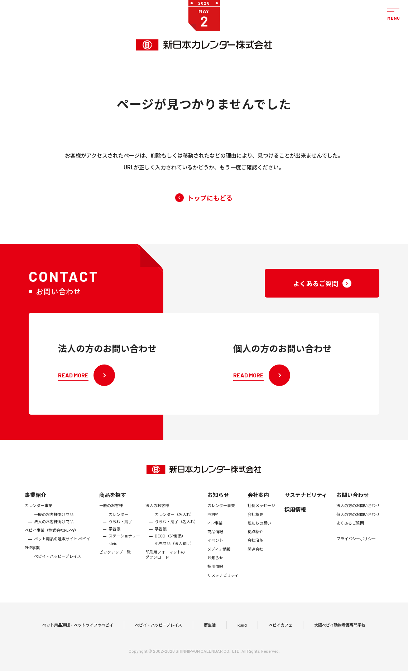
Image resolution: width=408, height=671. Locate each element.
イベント (215, 548)
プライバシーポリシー (356, 547)
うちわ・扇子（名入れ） (176, 529)
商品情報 (215, 540)
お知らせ (218, 503)
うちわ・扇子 (120, 529)
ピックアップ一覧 (115, 560)
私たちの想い (259, 531)
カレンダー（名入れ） (174, 522)
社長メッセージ (261, 514)
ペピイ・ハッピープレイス (57, 564)
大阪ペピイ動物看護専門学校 (339, 629)
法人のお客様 (157, 514)
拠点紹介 (255, 540)
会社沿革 (255, 548)
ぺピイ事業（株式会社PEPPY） (51, 538)
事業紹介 (35, 503)
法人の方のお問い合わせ (358, 514)
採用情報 (215, 575)
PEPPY (212, 522)
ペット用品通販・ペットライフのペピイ (77, 629)
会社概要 (255, 522)
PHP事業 (32, 556)
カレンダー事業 (38, 514)
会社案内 (258, 503)
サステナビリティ (223, 583)
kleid (113, 551)
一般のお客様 (111, 514)
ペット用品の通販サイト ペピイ (62, 547)
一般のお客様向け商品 (53, 522)
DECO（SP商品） (170, 544)
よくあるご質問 (350, 531)
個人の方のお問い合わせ (358, 522)
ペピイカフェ (280, 629)
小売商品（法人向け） (174, 551)
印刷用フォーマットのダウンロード (165, 563)
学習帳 (114, 537)
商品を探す (112, 503)
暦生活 (210, 629)
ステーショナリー (124, 544)
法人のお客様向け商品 (53, 529)
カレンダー (118, 522)
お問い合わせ (352, 503)
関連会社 (255, 557)
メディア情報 (219, 557)
